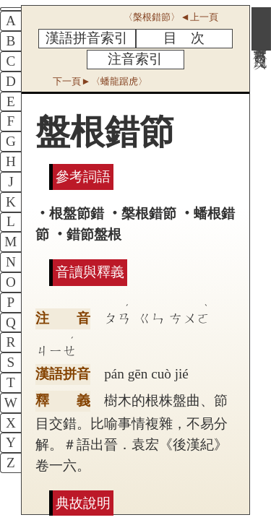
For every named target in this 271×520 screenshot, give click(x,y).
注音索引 (135, 58)
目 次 (184, 38)
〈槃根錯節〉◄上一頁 (171, 17)
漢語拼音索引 (87, 38)
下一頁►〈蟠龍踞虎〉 (100, 81)
